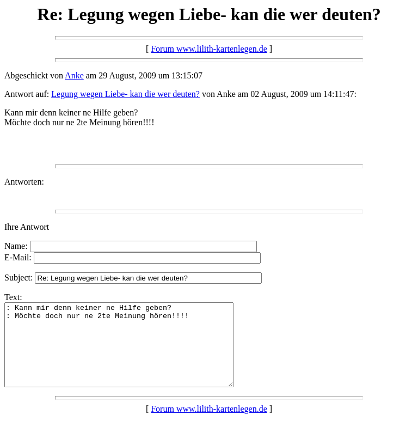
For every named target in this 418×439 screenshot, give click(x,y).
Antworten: (24, 181)
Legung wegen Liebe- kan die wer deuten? (125, 94)
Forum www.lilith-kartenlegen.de (209, 48)
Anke (74, 75)
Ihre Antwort (26, 226)
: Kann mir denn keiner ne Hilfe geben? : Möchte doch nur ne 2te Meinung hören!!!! (132, 353)
